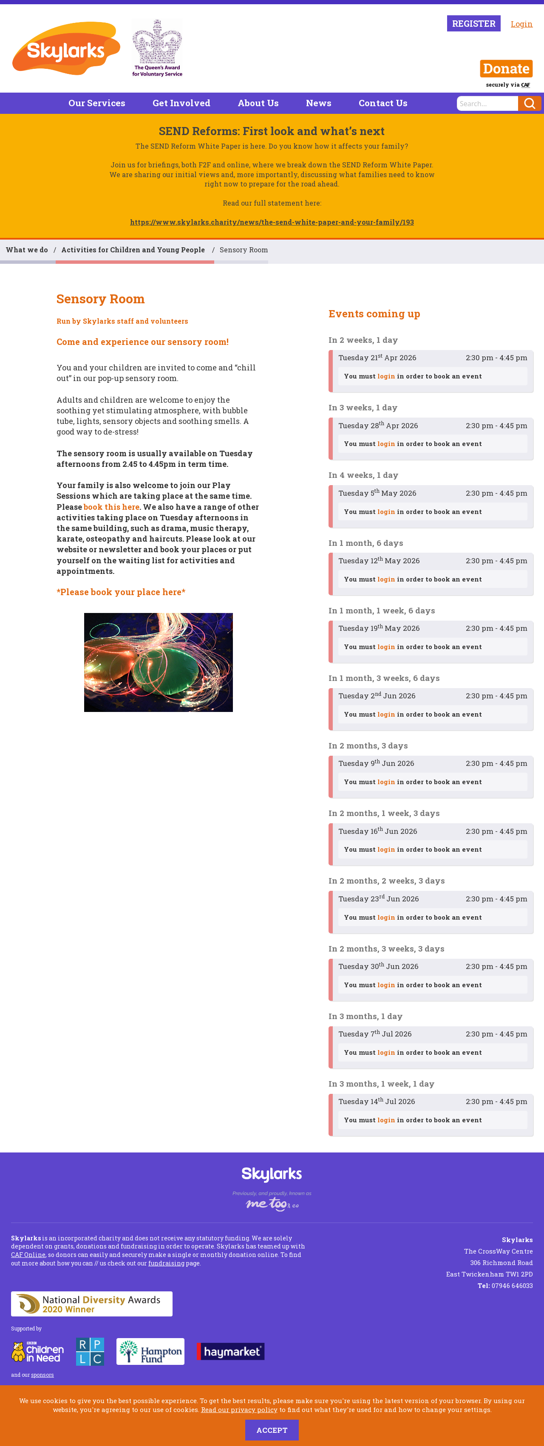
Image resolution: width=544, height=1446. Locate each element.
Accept (272, 1430)
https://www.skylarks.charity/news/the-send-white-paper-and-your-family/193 (272, 221)
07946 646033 (505, 1285)
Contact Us (383, 103)
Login (522, 24)
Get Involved (181, 103)
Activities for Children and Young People (134, 249)
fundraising (166, 1263)
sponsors (42, 1374)
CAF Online (28, 1255)
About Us (258, 103)
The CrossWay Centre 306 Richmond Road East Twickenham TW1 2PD (489, 1256)
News (319, 103)
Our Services (96, 103)
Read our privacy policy (239, 1409)
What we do (27, 249)
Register (474, 23)
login (386, 376)
